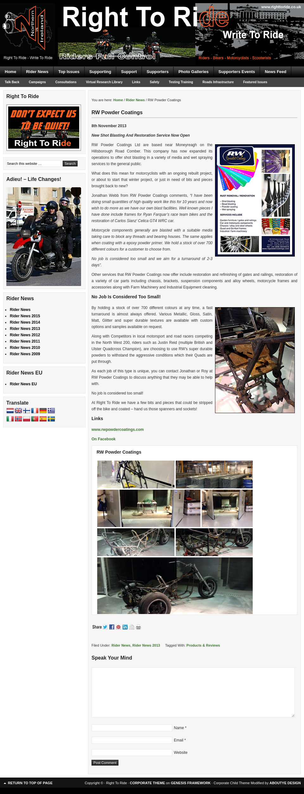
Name (179, 728)
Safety (154, 82)
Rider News (37, 71)
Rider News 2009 (25, 354)
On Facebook (104, 439)
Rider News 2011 (25, 341)
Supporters (157, 71)
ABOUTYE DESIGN (285, 783)
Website (180, 752)
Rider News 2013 (146, 645)
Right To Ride (152, 22)
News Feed (275, 71)
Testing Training (181, 82)
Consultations (66, 82)
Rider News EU (23, 384)
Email (178, 740)
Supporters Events (236, 71)
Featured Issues (255, 82)
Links (136, 82)
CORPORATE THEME (147, 783)
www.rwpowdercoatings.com (118, 429)
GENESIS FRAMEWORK (191, 783)
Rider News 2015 (25, 316)
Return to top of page (30, 783)
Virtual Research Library (104, 82)
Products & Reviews (203, 645)
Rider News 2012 (25, 335)
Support (129, 71)
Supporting (100, 71)
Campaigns (37, 82)
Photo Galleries (193, 71)
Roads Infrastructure (218, 82)
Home (10, 71)
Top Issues (68, 71)
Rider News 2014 (25, 322)
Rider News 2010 (25, 347)
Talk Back (12, 82)
